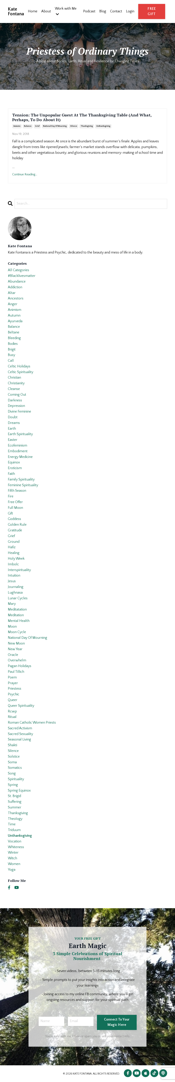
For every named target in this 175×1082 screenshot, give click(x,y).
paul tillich (16, 672)
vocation (14, 841)
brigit (12, 350)
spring (13, 785)
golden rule (17, 525)
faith (11, 474)
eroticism (15, 468)
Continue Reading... (24, 174)
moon (12, 627)
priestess (14, 689)
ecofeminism (17, 446)
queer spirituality (21, 706)
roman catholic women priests (32, 723)
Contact (116, 11)
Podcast (89, 11)
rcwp (12, 711)
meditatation (17, 609)
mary (12, 604)
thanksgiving (87, 126)
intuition (14, 576)
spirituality (16, 779)
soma (12, 762)
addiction (15, 287)
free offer (15, 502)
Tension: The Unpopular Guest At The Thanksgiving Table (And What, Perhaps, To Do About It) (81, 117)
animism (14, 310)
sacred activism (20, 728)
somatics (15, 768)
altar (12, 293)
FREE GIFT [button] (151, 11)
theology (15, 819)
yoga (11, 870)
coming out (17, 395)
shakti (12, 745)
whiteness (16, 847)
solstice (14, 757)
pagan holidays (19, 666)
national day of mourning (55, 126)
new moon (16, 643)
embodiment (18, 451)
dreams (14, 423)
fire (10, 496)
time (12, 824)
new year (15, 649)
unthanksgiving (103, 126)
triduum (14, 830)
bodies (13, 344)
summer (14, 807)
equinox (14, 462)
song (12, 773)
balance (27, 126)
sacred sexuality (20, 734)
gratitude (15, 530)
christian (14, 378)
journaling (15, 587)
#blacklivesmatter (21, 276)
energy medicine (20, 457)
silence (73, 126)
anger (12, 304)
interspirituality (19, 570)
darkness (15, 400)
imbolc (13, 564)
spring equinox (19, 791)
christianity (16, 383)
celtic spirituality (20, 372)
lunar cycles (18, 598)
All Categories (18, 270)
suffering (14, 802)
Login (130, 11)
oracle (13, 655)
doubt (13, 417)
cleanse (14, 389)
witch (12, 858)
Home (32, 11)
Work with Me (65, 11)
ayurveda (15, 321)
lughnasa (15, 593)
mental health (18, 621)
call (11, 361)
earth (12, 429)
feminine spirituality (23, 485)
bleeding (14, 338)
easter (12, 440)
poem (12, 677)
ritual (12, 717)
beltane (13, 332)
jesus (12, 581)
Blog (102, 11)
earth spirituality (20, 434)
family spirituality (21, 479)
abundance (17, 282)
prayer (13, 683)
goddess (14, 519)
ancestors (15, 298)
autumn (16, 126)
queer (12, 700)
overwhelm (17, 660)
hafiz (12, 547)
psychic (13, 694)
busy (11, 355)
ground (13, 542)
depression (16, 406)
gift (10, 513)
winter (13, 853)
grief (37, 126)
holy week (16, 559)
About (46, 11)
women (14, 864)
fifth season (17, 491)
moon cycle (17, 632)
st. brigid (14, 796)
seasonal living (19, 739)
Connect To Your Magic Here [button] (117, 1022)
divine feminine (19, 412)
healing (13, 553)
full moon (15, 508)
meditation (16, 615)
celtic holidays (19, 366)
